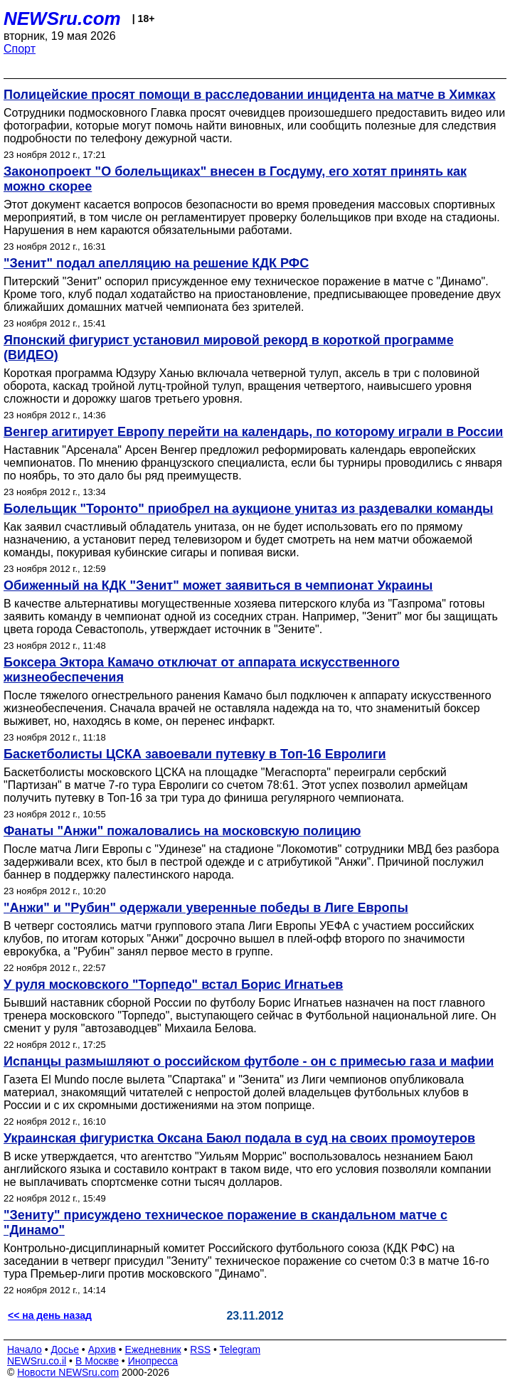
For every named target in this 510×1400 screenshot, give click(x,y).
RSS (200, 1349)
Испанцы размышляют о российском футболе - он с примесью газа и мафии (249, 1061)
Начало (24, 1349)
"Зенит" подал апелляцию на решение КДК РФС (156, 263)
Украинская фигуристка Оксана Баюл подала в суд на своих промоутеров (239, 1138)
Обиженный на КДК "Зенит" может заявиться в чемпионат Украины (218, 585)
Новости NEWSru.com (68, 1372)
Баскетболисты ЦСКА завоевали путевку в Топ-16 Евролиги (195, 754)
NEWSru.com (62, 18)
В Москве (97, 1361)
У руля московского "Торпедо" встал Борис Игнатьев (173, 984)
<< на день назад (50, 1315)
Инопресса (153, 1361)
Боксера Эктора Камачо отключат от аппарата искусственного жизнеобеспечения (202, 669)
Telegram (240, 1349)
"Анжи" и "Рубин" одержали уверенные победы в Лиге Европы (206, 908)
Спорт (20, 49)
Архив (102, 1349)
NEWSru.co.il (36, 1361)
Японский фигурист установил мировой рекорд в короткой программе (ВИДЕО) (229, 347)
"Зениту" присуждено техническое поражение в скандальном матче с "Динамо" (225, 1222)
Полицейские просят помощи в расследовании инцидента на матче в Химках (250, 95)
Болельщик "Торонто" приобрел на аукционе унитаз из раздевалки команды (248, 509)
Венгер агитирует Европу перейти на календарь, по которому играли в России (253, 432)
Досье (65, 1349)
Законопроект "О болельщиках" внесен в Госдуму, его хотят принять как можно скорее (235, 178)
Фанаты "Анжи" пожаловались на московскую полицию (182, 831)
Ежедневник (153, 1349)
